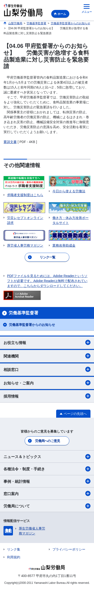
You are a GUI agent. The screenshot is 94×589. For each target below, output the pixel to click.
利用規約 (13, 557)
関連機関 (47, 355)
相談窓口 (47, 369)
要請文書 (10, 142)
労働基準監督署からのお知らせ (32, 325)
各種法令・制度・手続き (47, 468)
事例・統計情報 (47, 481)
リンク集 (13, 549)
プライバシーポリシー (68, 549)
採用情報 (47, 396)
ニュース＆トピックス (47, 456)
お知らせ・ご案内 (47, 382)
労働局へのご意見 (47, 441)
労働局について (47, 506)
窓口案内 (47, 493)
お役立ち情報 (47, 342)
